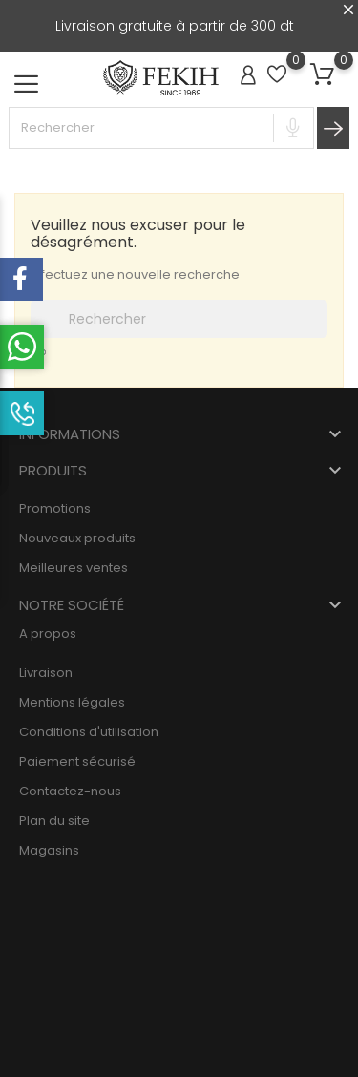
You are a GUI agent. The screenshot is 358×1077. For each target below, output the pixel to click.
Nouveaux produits (77, 538)
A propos (47, 633)
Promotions (55, 508)
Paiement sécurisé (77, 761)
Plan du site (54, 821)
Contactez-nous (70, 791)
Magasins (49, 850)
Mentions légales (72, 702)
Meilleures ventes (73, 568)
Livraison (46, 673)
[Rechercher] (179, 319)
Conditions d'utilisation (88, 732)
